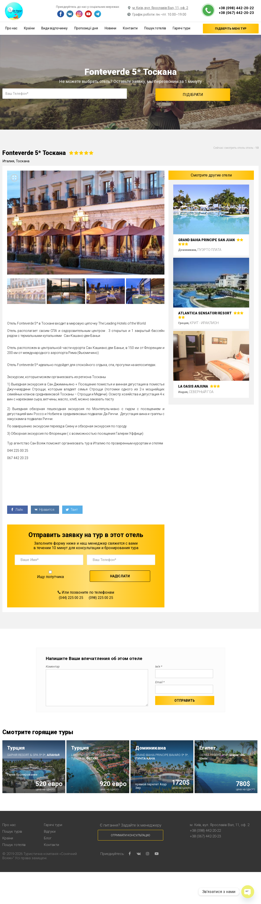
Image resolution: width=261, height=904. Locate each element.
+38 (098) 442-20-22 (236, 8)
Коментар (53, 666)
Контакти (130, 28)
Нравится (44, 509)
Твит (72, 509)
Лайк (17, 509)
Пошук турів (12, 831)
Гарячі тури (181, 28)
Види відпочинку (54, 28)
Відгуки (50, 831)
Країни (29, 28)
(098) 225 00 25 (101, 598)
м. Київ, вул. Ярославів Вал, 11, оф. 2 (160, 8)
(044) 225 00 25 (71, 598)
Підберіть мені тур (231, 28)
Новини (110, 28)
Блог (47, 838)
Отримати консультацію (130, 835)
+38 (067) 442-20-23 (236, 13)
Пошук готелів (155, 28)
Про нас (11, 28)
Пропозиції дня (86, 28)
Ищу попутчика (50, 574)
